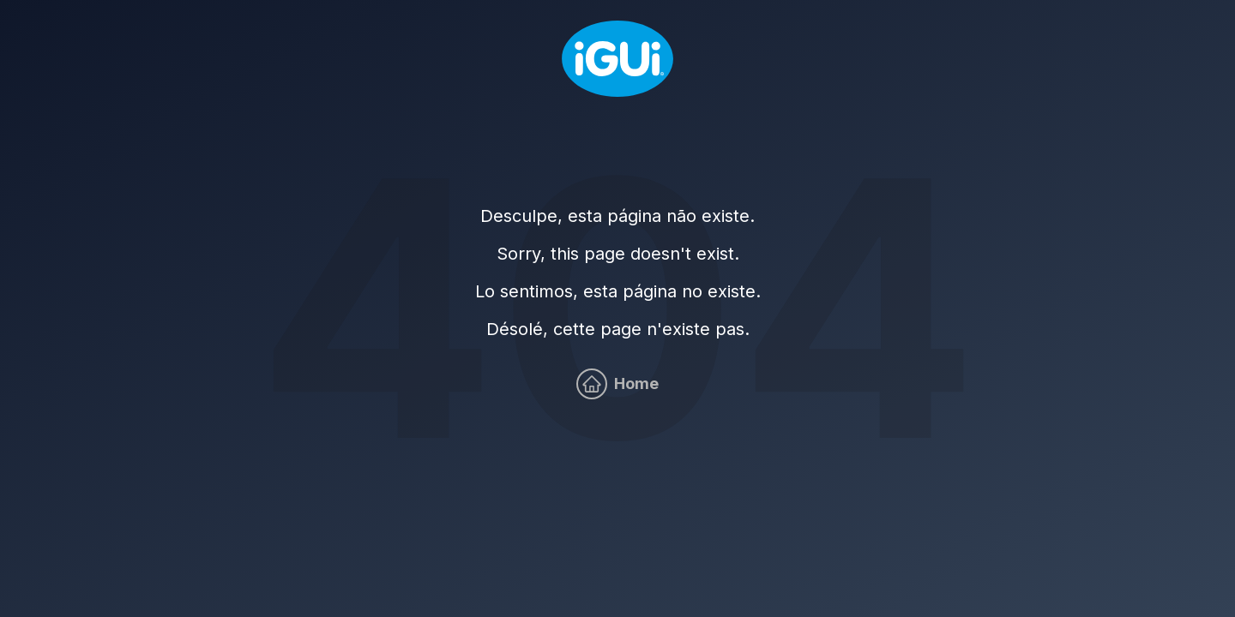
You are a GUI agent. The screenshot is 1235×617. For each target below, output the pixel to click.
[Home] (617, 59)
